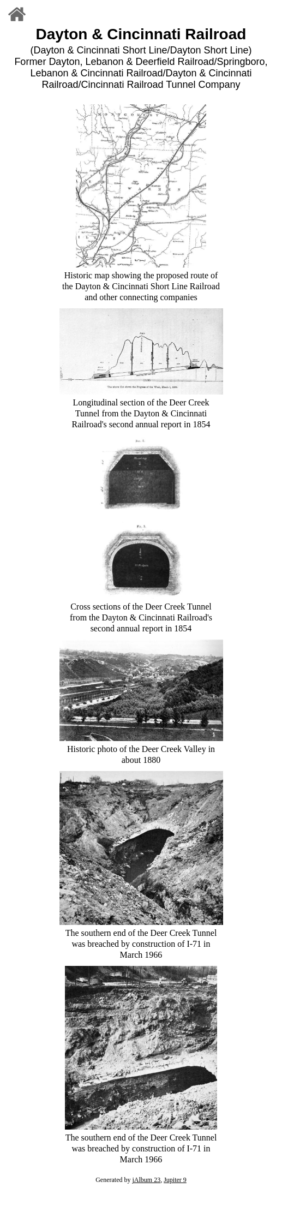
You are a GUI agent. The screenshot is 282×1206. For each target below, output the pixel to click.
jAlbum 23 (146, 1180)
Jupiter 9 (175, 1180)
